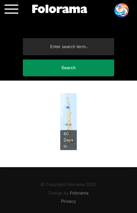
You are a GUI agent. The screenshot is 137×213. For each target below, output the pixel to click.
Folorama (79, 193)
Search (68, 67)
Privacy (68, 201)
